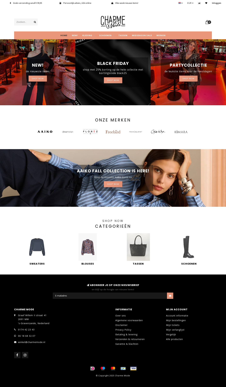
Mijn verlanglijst (175, 329)
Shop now (113, 80)
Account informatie (177, 315)
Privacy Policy (123, 329)
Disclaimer (121, 325)
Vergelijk (171, 334)
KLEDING (87, 35)
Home (63, 35)
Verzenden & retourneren (130, 339)
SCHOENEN (105, 35)
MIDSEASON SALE (142, 35)
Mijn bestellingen (176, 320)
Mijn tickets (173, 325)
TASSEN (122, 35)
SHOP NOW (38, 78)
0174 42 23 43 (26, 329)
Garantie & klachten (126, 343)
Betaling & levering (126, 334)
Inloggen (216, 3)
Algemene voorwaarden (129, 320)
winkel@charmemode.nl (31, 342)
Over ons (120, 315)
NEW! (75, 35)
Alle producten (174, 339)
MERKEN (161, 35)
